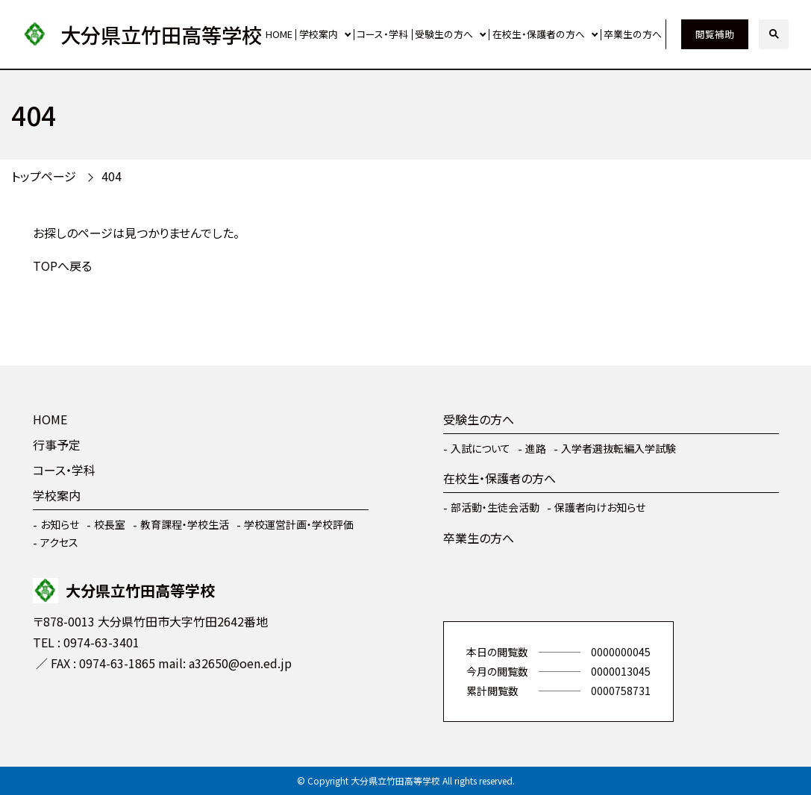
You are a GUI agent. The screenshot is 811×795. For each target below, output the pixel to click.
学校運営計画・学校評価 (299, 524)
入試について (480, 448)
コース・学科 (382, 34)
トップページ (43, 176)
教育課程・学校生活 (184, 524)
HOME (279, 34)
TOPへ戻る (62, 265)
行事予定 (57, 444)
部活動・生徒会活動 (495, 507)
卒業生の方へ (633, 34)
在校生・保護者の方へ (538, 34)
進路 (535, 448)
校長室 (109, 524)
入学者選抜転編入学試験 (618, 448)
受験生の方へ (444, 34)
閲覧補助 (714, 34)
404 (111, 176)
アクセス (59, 542)
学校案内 (318, 34)
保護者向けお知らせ (599, 507)
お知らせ (59, 524)
